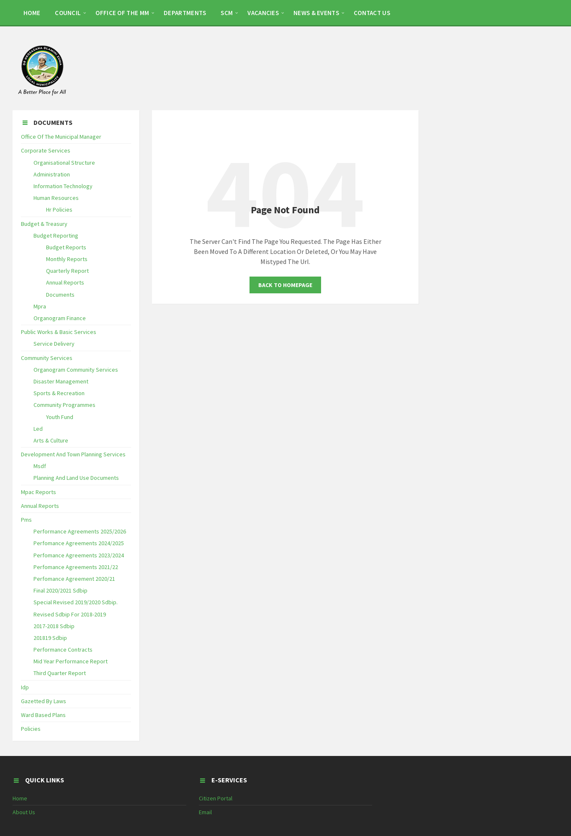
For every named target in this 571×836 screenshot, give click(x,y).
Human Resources (56, 198)
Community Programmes (64, 405)
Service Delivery (54, 343)
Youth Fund (59, 417)
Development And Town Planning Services (73, 454)
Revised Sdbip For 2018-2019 (69, 614)
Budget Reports (66, 247)
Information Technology (63, 186)
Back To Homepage (285, 285)
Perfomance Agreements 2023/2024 (78, 555)
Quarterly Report (67, 270)
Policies (31, 728)
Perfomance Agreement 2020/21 (74, 578)
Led (38, 428)
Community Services (46, 358)
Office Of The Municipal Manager (61, 136)
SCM (227, 13)
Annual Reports (65, 282)
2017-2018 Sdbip (54, 626)
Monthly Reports (66, 259)
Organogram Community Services (75, 369)
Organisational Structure (64, 162)
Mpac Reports (38, 492)
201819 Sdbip (50, 638)
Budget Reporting (55, 235)
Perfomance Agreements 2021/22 (75, 567)
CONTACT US (372, 13)
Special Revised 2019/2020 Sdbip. (75, 602)
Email (205, 812)
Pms (26, 519)
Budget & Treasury (44, 224)
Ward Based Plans (43, 715)
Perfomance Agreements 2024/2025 (78, 543)
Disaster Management (60, 381)
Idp (25, 687)
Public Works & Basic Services (58, 332)
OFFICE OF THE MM (122, 13)
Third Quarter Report (59, 673)
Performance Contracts (63, 649)
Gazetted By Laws (43, 701)
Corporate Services (45, 150)
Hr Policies (59, 209)
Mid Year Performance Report (70, 661)
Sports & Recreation (59, 393)
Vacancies (263, 13)
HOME (31, 13)
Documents (60, 294)
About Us (24, 812)
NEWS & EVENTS (316, 13)
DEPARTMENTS (185, 13)
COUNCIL (68, 13)
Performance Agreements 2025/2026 (79, 531)
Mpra (39, 306)
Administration (51, 174)
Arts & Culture (50, 440)
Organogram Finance (59, 318)
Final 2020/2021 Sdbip (60, 590)
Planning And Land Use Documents (76, 477)
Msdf (39, 466)
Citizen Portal (215, 798)
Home (20, 798)
